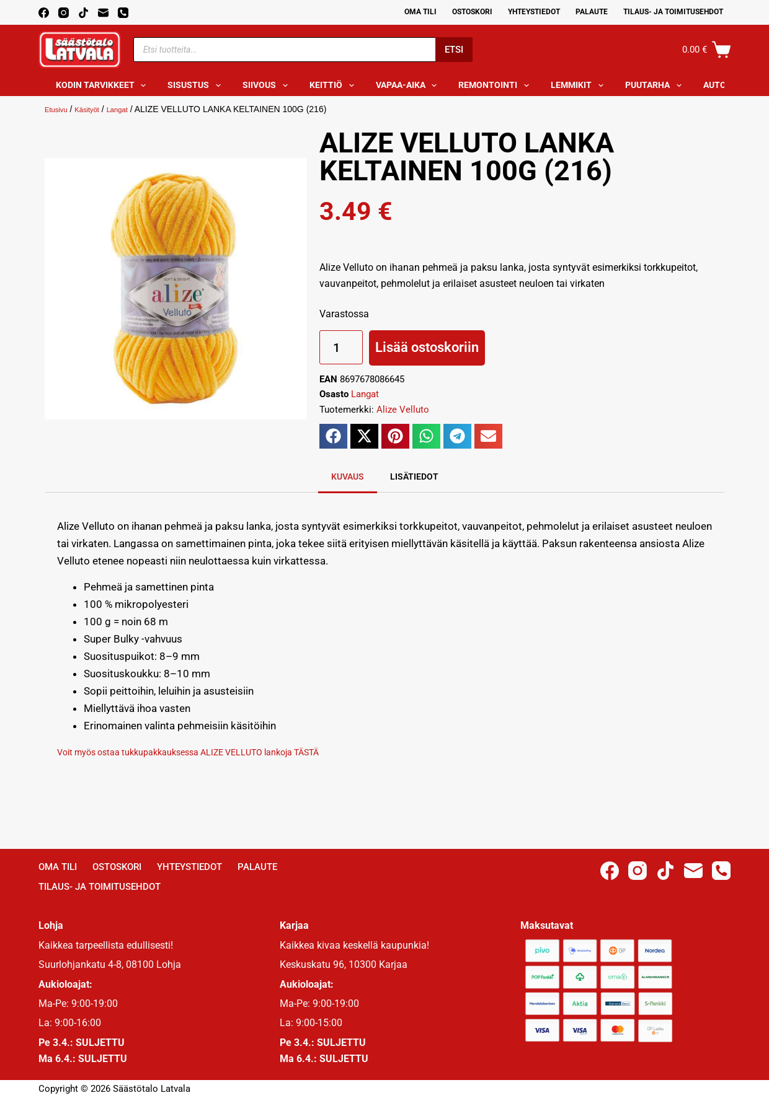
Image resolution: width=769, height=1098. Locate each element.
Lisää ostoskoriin (427, 347)
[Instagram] (63, 12)
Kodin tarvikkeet (103, 85)
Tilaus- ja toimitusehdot (673, 11)
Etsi (454, 49)
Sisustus (196, 85)
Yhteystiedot (534, 11)
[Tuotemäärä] (341, 347)
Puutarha (656, 85)
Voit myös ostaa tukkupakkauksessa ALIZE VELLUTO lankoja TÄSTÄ (217, 751)
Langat (131, 109)
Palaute (592, 11)
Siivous (267, 85)
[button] (333, 436)
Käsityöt (96, 109)
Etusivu (59, 109)
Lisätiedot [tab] (414, 476)
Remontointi (496, 85)
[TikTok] (83, 12)
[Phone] (123, 12)
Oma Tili (420, 11)
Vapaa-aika (409, 85)
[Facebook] (43, 12)
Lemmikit (579, 85)
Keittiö (334, 85)
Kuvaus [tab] (347, 476)
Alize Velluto (402, 409)
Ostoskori (472, 11)
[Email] (103, 12)
